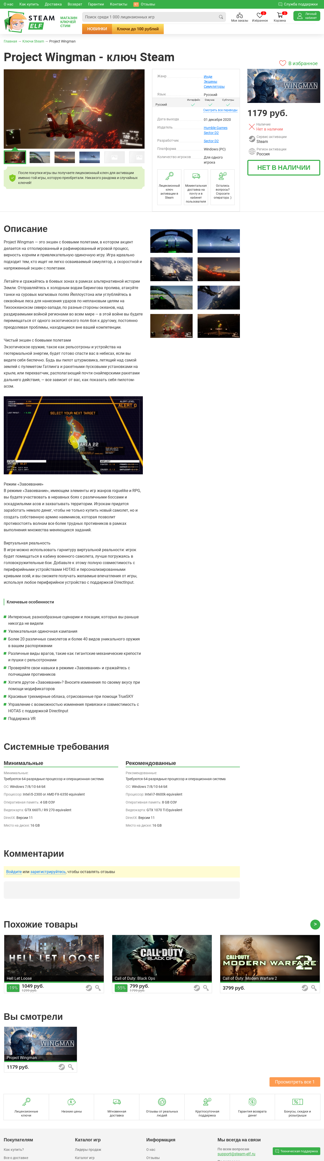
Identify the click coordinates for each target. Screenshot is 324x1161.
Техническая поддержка (296, 1151)
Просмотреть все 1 (295, 1081)
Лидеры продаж (88, 1150)
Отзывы (153, 1158)
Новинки (105, 29)
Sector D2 (211, 133)
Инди (208, 77)
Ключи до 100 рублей (145, 29)
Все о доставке (16, 1158)
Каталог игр (85, 1158)
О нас (150, 1150)
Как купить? (14, 1150)
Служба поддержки (298, 4)
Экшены (210, 82)
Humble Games (215, 128)
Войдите (14, 872)
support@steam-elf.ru (236, 1154)
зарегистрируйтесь (48, 872)
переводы (220, 110)
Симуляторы (214, 87)
